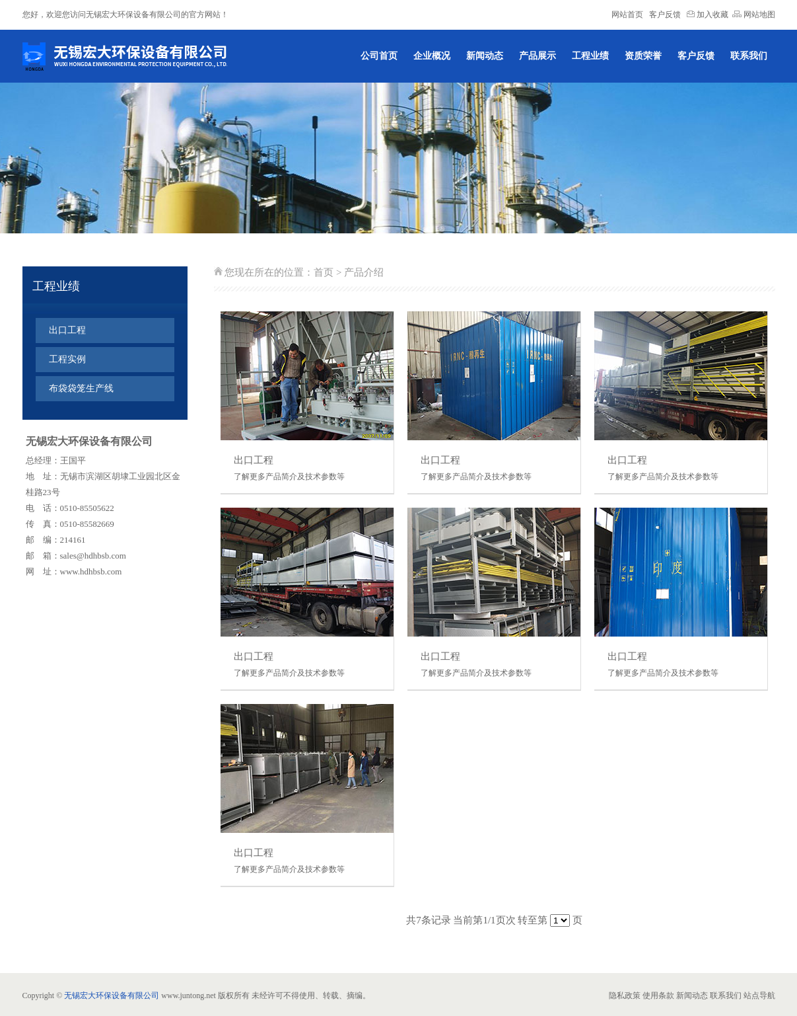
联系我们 (748, 56)
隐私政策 (625, 995)
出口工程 (67, 330)
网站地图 (753, 14)
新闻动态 (484, 56)
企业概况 (431, 56)
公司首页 (379, 56)
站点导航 (759, 995)
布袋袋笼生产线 (81, 388)
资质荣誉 (643, 56)
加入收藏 (707, 14)
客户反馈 (665, 14)
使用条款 (658, 995)
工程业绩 (590, 56)
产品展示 (537, 56)
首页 (323, 272)
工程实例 (67, 359)
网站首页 (627, 14)
